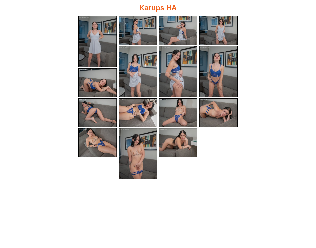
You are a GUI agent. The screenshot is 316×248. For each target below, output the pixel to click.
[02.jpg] (138, 30)
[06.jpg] (178, 71)
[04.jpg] (218, 30)
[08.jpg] (97, 82)
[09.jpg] (97, 112)
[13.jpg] (97, 142)
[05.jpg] (138, 71)
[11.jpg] (178, 112)
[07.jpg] (218, 71)
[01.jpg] (97, 41)
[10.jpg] (138, 112)
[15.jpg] (178, 142)
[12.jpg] (218, 112)
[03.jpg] (178, 30)
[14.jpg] (138, 153)
